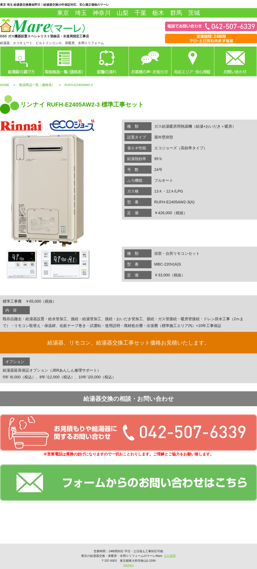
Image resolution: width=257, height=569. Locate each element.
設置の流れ (107, 61)
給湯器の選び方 (21, 61)
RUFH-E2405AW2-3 (79, 85)
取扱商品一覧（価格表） (37, 85)
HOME (4, 85)
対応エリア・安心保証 (192, 61)
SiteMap (128, 565)
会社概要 (170, 555)
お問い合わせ (235, 61)
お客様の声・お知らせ (149, 61)
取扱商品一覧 (64, 61)
